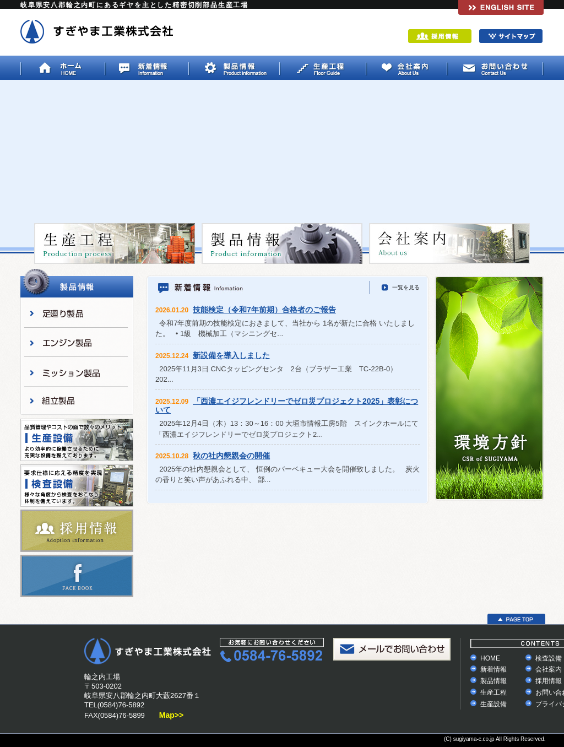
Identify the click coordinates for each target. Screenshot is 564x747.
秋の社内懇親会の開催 (231, 455)
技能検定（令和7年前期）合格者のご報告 (264, 309)
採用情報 (548, 681)
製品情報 (493, 681)
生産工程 (493, 692)
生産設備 (493, 704)
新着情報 (493, 669)
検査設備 (548, 658)
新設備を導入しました (231, 355)
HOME (490, 658)
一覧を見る (406, 287)
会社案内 (548, 669)
